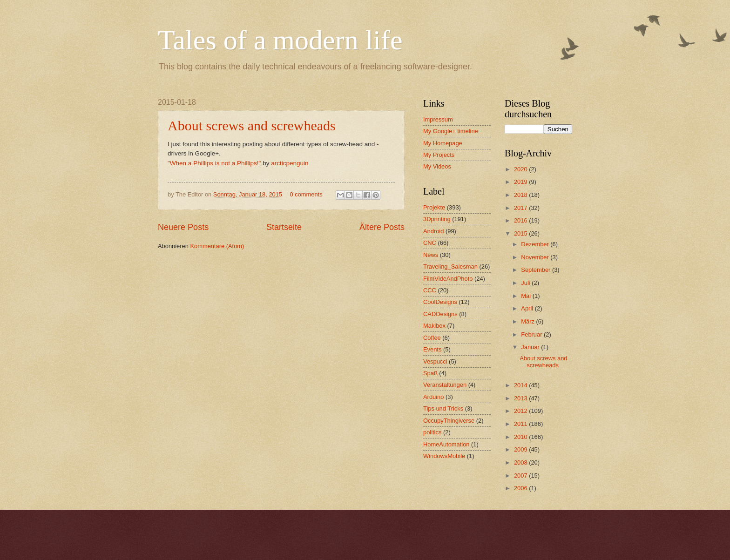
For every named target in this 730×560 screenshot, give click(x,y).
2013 (521, 398)
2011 (521, 423)
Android (433, 231)
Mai (526, 295)
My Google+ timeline (450, 131)
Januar (531, 347)
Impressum (438, 119)
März (528, 321)
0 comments (306, 194)
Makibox (434, 325)
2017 (521, 207)
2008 (521, 462)
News (430, 254)
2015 (521, 233)
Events (432, 349)
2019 (521, 181)
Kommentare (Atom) (217, 246)
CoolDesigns (440, 301)
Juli (526, 282)
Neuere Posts (183, 227)
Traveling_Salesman (450, 266)
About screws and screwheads (252, 125)
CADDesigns (440, 313)
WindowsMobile (444, 455)
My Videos (437, 166)
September (536, 269)
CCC (429, 290)
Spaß (430, 373)
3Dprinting (437, 219)
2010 (521, 436)
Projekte (434, 207)
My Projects (438, 154)
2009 (521, 449)
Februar (532, 334)
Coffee (432, 337)
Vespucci (435, 361)
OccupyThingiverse (448, 420)
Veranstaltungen (444, 384)
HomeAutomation (446, 444)
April (527, 308)
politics (432, 432)
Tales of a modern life (280, 40)
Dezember (535, 244)
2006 (521, 488)
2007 (521, 475)
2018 (521, 194)
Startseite (284, 227)
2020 (521, 169)
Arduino (433, 396)
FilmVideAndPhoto (448, 278)
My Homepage (442, 143)
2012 (521, 410)
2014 (521, 385)
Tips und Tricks (443, 408)
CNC (429, 242)
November (535, 257)
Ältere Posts (382, 227)
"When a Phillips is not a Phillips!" (214, 163)
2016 (521, 220)
